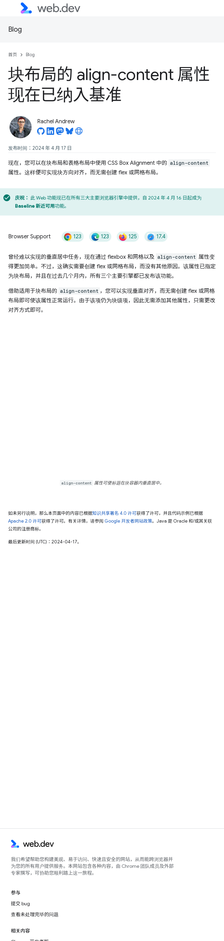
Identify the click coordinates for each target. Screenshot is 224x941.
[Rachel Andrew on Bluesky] (69, 133)
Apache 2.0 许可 (25, 521)
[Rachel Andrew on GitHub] (41, 133)
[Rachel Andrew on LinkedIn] (50, 133)
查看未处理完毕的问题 (35, 914)
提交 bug (20, 903)
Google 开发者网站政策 (128, 521)
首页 (12, 55)
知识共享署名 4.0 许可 (114, 513)
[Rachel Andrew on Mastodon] (60, 133)
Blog (15, 29)
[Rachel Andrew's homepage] (79, 133)
